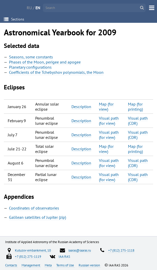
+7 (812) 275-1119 (28, 256)
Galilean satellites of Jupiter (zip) (37, 217)
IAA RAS (64, 256)
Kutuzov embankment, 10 (33, 250)
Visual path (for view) (109, 121)
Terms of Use (65, 265)
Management (31, 265)
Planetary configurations (30, 67)
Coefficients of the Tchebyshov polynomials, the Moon (56, 72)
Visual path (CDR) (138, 121)
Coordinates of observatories (34, 208)
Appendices (19, 197)
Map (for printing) (135, 106)
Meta (48, 265)
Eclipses (14, 87)
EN (37, 7)
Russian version (90, 265)
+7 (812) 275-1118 (121, 250)
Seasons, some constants (31, 56)
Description (81, 106)
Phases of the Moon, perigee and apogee (45, 62)
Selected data (21, 46)
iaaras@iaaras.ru (79, 250)
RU (29, 7)
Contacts (11, 265)
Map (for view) (106, 106)
